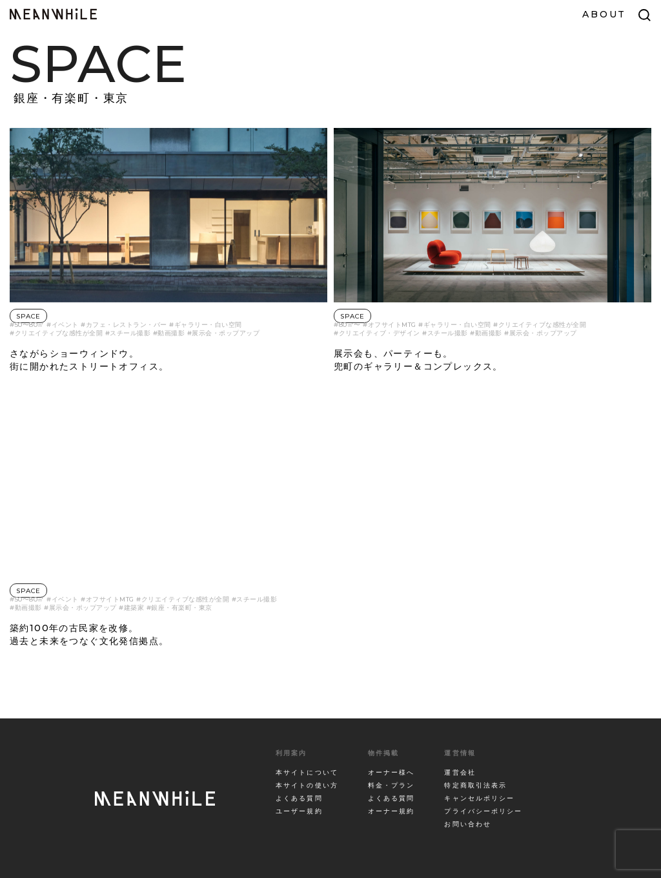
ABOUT (604, 14)
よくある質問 (299, 798)
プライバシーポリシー (483, 811)
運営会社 (459, 772)
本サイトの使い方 (307, 785)
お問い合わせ (467, 824)
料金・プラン (391, 785)
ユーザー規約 (299, 811)
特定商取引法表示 (475, 785)
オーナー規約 (391, 811)
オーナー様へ (391, 772)
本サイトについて (307, 772)
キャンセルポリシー (479, 798)
